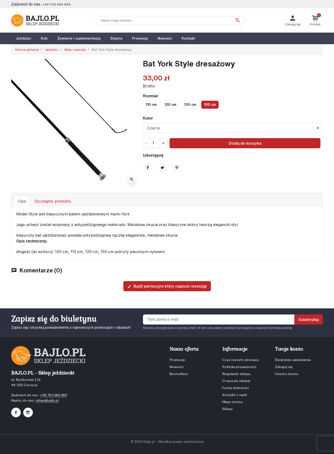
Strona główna (26, 49)
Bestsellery (179, 374)
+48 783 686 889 (56, 4)
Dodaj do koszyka (245, 143)
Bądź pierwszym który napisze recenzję (167, 286)
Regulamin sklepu (236, 374)
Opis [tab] (22, 201)
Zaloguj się (284, 367)
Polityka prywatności (239, 367)
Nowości (177, 367)
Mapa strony (232, 402)
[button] (315, 20)
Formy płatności (235, 388)
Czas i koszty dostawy (240, 360)
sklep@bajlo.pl (47, 400)
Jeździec (51, 49)
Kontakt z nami (234, 395)
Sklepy (227, 409)
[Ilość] (155, 143)
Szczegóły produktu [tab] (52, 201)
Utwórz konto (286, 374)
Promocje (177, 360)
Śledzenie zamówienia (293, 360)
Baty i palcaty (75, 49)
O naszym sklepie (236, 381)
